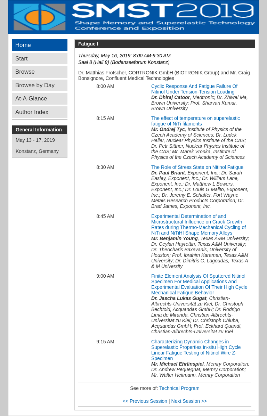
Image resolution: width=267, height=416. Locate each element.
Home (23, 45)
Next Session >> (189, 401)
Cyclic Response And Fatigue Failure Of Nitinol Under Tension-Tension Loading (194, 89)
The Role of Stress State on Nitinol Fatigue (197, 167)
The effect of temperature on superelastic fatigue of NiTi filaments (195, 121)
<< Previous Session (145, 401)
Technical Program (179, 388)
